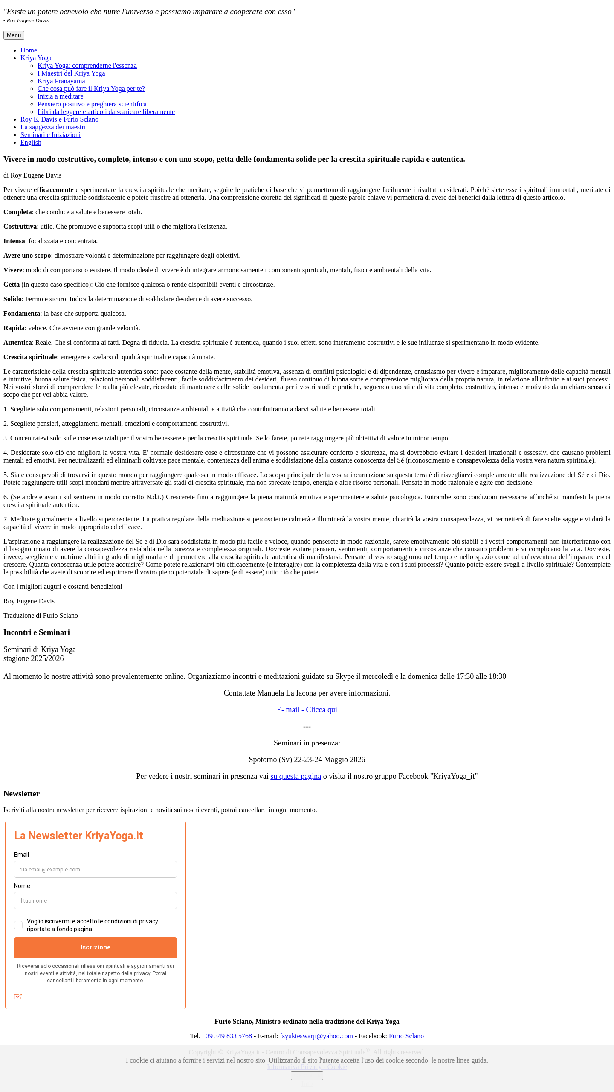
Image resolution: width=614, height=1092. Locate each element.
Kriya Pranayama (61, 80)
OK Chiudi (307, 1075)
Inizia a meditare (61, 96)
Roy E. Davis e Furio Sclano (59, 119)
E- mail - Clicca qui (307, 709)
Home (28, 50)
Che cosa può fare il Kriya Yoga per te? (91, 88)
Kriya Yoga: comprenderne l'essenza (87, 65)
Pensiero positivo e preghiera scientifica (92, 104)
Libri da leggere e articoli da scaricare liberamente (106, 111)
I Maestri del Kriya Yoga (71, 73)
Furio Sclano (406, 1036)
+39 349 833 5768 (227, 1036)
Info (307, 1083)
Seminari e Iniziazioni (50, 134)
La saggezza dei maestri (53, 127)
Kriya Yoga (36, 57)
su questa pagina (295, 776)
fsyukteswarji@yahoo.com (316, 1036)
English (30, 142)
